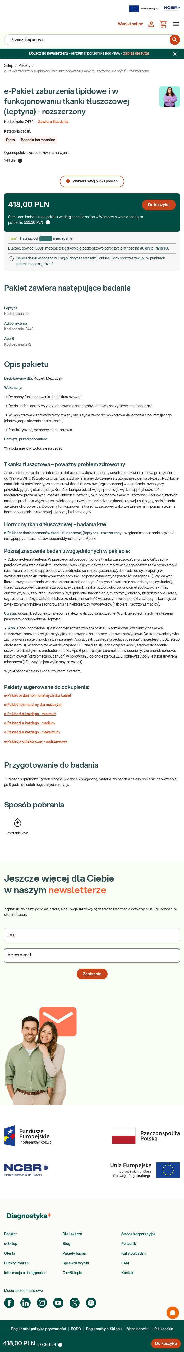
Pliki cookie (163, 1329)
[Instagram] (42, 1303)
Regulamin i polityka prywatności (38, 1329)
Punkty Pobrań (16, 1263)
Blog (66, 1244)
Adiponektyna (15, 323)
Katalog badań (133, 1253)
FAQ (125, 1263)
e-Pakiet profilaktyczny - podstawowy (35, 741)
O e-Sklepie (72, 1273)
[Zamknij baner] (175, 54)
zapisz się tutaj (136, 53)
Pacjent (10, 1234)
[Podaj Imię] (92, 935)
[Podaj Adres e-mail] (92, 955)
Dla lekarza (72, 1234)
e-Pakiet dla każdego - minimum (30, 714)
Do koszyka (159, 205)
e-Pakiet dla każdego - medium (29, 723)
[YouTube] (58, 1303)
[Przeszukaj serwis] (90, 40)
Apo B (9, 339)
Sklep (8, 66)
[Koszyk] (163, 24)
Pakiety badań (74, 1253)
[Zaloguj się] (151, 24)
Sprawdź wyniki (76, 1263)
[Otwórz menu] (175, 24)
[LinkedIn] (25, 1303)
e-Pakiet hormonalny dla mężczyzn (33, 705)
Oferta (9, 1253)
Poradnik (128, 1244)
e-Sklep (10, 1244)
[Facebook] (9, 1303)
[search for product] (175, 40)
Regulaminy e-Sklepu (104, 1329)
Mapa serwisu (138, 1329)
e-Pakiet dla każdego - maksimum (32, 732)
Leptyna (11, 308)
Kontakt (128, 1273)
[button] (10, 140)
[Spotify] (91, 1303)
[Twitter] (75, 1303)
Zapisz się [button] (92, 974)
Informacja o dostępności (24, 1273)
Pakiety (24, 66)
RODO (76, 1329)
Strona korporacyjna (138, 1234)
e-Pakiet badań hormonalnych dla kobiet (37, 696)
